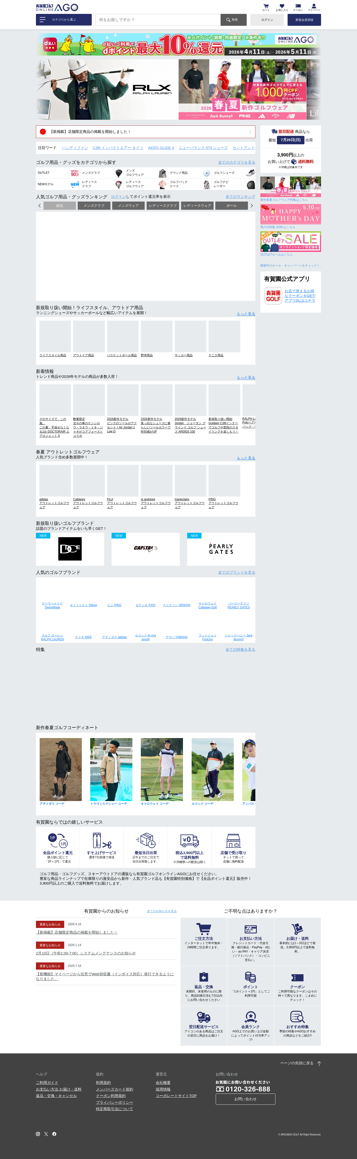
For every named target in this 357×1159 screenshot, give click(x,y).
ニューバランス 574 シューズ (203, 148)
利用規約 (103, 1082)
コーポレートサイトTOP (176, 1096)
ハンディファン (75, 148)
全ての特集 (240, 649)
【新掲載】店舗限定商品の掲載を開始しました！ (90, 131)
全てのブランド (236, 572)
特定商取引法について (114, 1109)
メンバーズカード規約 (114, 1089)
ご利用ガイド (47, 1082)
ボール (231, 206)
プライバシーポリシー (114, 1102)
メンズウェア (128, 206)
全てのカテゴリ (236, 162)
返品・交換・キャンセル (56, 1096)
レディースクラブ (163, 206)
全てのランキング (240, 196)
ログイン (267, 20)
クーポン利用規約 (111, 1096)
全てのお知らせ (162, 911)
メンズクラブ (94, 206)
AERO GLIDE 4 (161, 148)
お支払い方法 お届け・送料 (59, 1089)
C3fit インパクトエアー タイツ (118, 148)
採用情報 (163, 1089)
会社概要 (163, 1082)
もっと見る (246, 314)
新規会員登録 (304, 20)
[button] (43, 89)
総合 (59, 206)
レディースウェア (197, 206)
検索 (235, 19)
